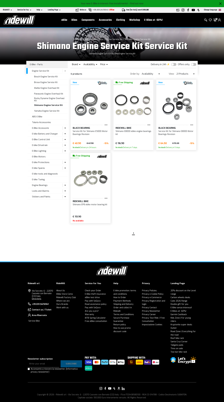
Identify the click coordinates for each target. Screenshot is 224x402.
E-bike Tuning (38, 179)
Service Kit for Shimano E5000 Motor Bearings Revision (90, 133)
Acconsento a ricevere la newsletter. (54, 370)
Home (76, 39)
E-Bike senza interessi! (181, 307)
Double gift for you (179, 304)
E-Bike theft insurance (95, 294)
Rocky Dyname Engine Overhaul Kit (49, 99)
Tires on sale (177, 348)
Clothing (120, 20)
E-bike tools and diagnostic (45, 173)
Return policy (119, 324)
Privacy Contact (149, 307)
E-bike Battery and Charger (45, 133)
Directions (36, 298)
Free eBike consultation (96, 321)
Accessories (105, 20)
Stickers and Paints (41, 196)
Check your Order (93, 290)
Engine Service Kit (113, 39)
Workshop (134, 20)
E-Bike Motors (39, 156)
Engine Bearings (40, 185)
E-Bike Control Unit (41, 139)
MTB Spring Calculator (95, 318)
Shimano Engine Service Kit (137, 39)
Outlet (174, 328)
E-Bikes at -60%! (153, 20)
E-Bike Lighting (39, 150)
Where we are (63, 301)
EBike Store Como (64, 294)
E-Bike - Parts (96, 39)
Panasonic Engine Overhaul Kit (48, 93)
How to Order (119, 297)
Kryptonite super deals (181, 324)
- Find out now (136, 3)
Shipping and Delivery (123, 304)
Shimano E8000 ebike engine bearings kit (133, 133)
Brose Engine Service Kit (46, 82)
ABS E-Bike (37, 116)
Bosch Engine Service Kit (46, 76)
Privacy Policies (149, 290)
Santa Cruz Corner (179, 341)
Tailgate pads (177, 345)
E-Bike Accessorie (40, 128)
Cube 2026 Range (179, 301)
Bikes (74, 20)
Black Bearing (81, 127)
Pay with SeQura (92, 301)
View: (171, 73)
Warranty (89, 314)
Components (88, 20)
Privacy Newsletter (151, 311)
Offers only (184, 64)
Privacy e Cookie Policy (152, 294)
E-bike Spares (38, 168)
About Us (60, 290)
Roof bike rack (177, 338)
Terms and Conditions (123, 314)
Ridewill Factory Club (66, 297)
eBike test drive (92, 297)
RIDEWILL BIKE (123, 127)
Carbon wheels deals (180, 297)
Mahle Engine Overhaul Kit (46, 88)
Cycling (84, 39)
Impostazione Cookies (152, 324)
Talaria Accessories (41, 122)
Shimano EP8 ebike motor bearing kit (90, 204)
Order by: (135, 73)
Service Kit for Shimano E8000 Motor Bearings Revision (175, 133)
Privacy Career (149, 314)
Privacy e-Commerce (152, 297)
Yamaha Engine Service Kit (46, 110)
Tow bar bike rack (179, 352)
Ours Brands (62, 304)
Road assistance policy (95, 304)
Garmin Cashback (179, 314)
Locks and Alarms (40, 190)
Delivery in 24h (158, 64)
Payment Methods (122, 301)
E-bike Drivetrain (40, 145)
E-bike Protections (40, 162)
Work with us (62, 307)
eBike (64, 20)
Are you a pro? (92, 311)
